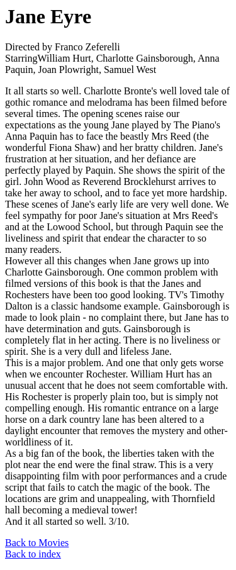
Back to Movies (37, 542)
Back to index (33, 554)
